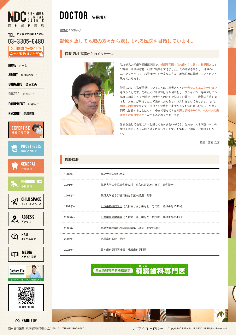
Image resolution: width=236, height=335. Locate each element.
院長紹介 (26, 93)
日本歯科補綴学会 (111, 206)
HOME (64, 30)
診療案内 (26, 84)
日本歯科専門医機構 (113, 249)
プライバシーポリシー (149, 328)
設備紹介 (26, 103)
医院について (26, 74)
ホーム (26, 64)
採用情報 (26, 113)
